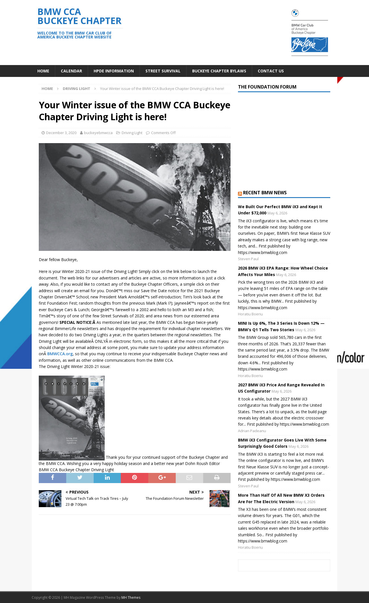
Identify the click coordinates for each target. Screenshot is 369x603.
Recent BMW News (265, 192)
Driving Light (132, 132)
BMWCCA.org (60, 353)
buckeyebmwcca (98, 132)
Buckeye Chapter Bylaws (219, 71)
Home (43, 71)
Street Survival (163, 71)
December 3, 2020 (61, 132)
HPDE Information (114, 71)
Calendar (71, 71)
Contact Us (271, 71)
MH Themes (130, 597)
